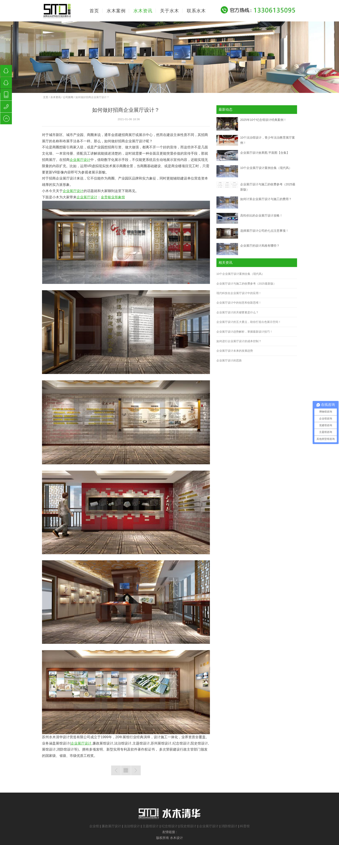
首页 (94, 11)
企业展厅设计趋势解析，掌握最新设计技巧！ (244, 331)
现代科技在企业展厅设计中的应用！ (238, 293)
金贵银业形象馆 (113, 197)
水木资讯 (55, 97)
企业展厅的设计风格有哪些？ (260, 245)
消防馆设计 (229, 826)
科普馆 (245, 826)
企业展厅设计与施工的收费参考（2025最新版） (246, 283)
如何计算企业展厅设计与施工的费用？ (266, 199)
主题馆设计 (150, 826)
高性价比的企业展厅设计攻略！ (261, 215)
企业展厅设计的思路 (229, 360)
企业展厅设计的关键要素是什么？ (237, 312)
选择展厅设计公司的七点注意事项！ (264, 230)
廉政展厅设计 (111, 826)
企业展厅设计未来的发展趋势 (234, 350)
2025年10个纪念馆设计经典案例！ (263, 119)
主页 (45, 97)
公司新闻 (68, 97)
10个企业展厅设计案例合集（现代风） (266, 168)
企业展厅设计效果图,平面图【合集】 (264, 152)
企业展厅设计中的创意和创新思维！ (238, 302)
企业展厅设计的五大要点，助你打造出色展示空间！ (248, 322)
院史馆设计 (188, 826)
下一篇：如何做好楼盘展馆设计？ (136, 770)
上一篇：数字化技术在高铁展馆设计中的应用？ (116, 770)
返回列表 (126, 770)
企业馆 (94, 826)
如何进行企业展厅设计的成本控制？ (238, 341)
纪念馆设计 (170, 826)
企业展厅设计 (80, 160)
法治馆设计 (132, 826)
